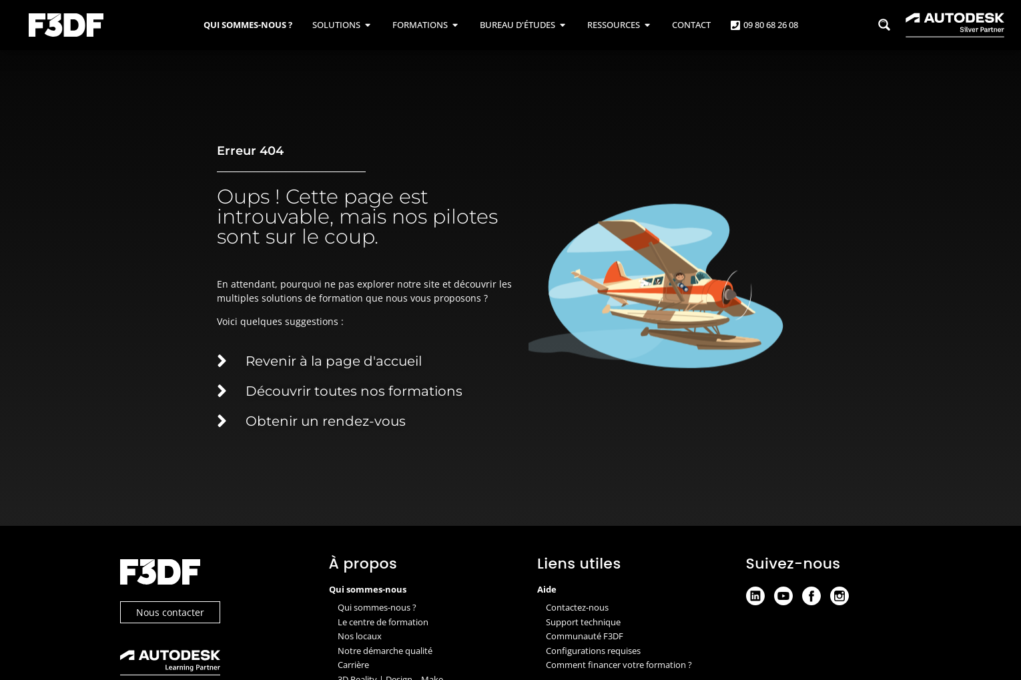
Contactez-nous (577, 607)
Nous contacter (170, 612)
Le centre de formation (383, 622)
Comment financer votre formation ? (619, 665)
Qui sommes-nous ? (377, 607)
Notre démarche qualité (385, 651)
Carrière (353, 665)
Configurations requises (593, 651)
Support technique (583, 622)
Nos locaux (360, 636)
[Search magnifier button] (884, 24)
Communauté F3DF (584, 636)
